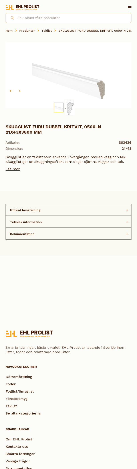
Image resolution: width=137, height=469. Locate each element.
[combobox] (68, 18)
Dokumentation (22, 234)
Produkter (27, 30)
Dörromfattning (19, 377)
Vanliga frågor (18, 461)
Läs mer (13, 169)
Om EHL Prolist (19, 439)
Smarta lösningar (20, 454)
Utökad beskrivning (25, 210)
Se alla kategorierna (23, 413)
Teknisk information (26, 222)
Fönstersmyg (17, 399)
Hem (9, 30)
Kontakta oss (17, 446)
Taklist (47, 30)
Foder (11, 384)
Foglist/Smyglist (20, 391)
